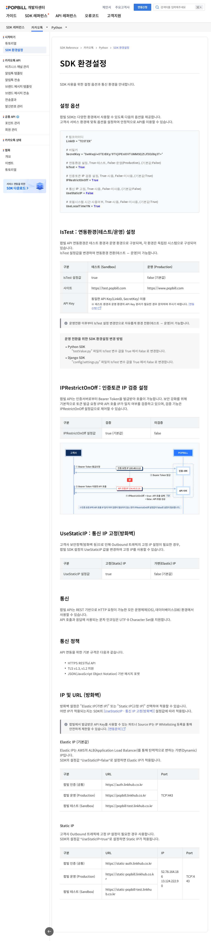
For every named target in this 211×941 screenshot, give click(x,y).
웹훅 (7, 150)
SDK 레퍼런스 (36, 15)
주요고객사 (122, 7)
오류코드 (92, 15)
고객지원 (114, 15)
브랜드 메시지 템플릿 (18, 86)
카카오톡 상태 (13, 140)
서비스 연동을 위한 (16, 186)
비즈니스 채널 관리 (17, 66)
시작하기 (10, 37)
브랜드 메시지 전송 (17, 93)
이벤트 (9, 163)
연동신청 (142, 7)
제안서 (106, 7)
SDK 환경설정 (14, 50)
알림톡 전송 (12, 80)
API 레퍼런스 (66, 15)
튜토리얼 (10, 43)
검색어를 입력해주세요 (182, 7)
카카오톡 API (13, 60)
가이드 (11, 15)
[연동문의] (115, 729)
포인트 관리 (12, 123)
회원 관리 (11, 129)
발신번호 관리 (14, 106)
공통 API (12, 117)
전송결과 (10, 99)
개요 (8, 156)
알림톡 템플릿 (14, 73)
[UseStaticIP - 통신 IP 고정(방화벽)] (129, 710)
